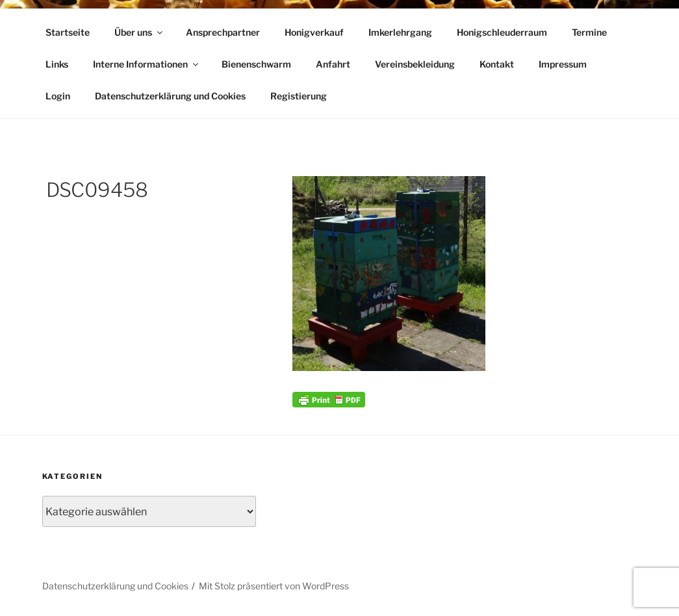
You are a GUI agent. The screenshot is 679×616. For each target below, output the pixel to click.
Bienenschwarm (256, 64)
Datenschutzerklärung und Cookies (170, 95)
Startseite (67, 32)
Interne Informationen (146, 64)
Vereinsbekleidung (415, 64)
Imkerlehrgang (400, 32)
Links (56, 64)
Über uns (139, 32)
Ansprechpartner (223, 32)
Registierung (298, 95)
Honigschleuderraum (502, 32)
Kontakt (497, 64)
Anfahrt (333, 64)
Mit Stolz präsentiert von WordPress (274, 585)
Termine (589, 32)
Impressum (563, 64)
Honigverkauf (314, 32)
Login (57, 95)
